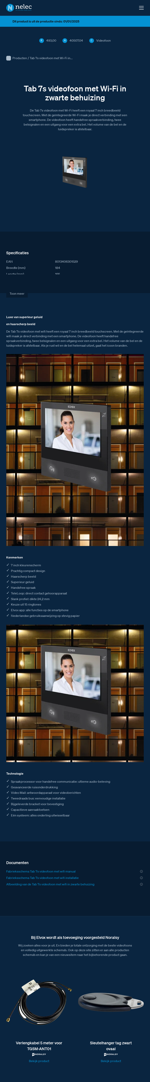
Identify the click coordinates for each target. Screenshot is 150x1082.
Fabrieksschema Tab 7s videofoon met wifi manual (41, 871)
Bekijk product (39, 1061)
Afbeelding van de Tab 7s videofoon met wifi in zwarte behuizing (50, 884)
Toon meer (17, 293)
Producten (19, 58)
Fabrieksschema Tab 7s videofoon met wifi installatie (42, 878)
